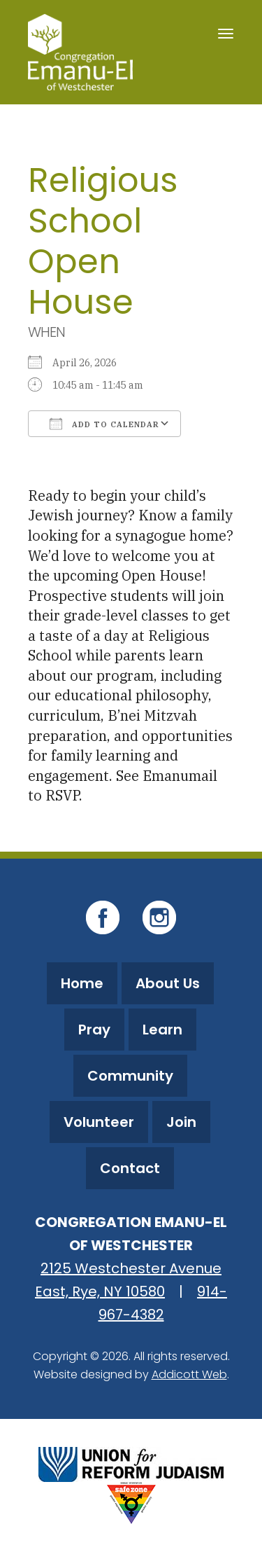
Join (181, 1122)
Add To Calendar (104, 423)
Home (82, 983)
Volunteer (99, 1122)
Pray (94, 1029)
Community (130, 1076)
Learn (162, 1029)
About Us (168, 983)
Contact (130, 1168)
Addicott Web (189, 1374)
